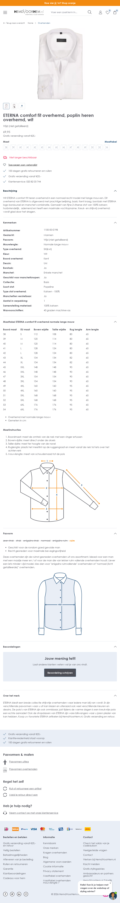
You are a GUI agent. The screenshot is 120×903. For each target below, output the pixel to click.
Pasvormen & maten (18, 754)
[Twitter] (12, 894)
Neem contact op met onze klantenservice (33, 812)
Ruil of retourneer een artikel (25, 788)
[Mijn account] (98, 12)
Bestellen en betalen (15, 837)
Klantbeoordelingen (14, 873)
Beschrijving (10, 190)
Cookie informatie (53, 866)
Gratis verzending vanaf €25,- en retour (19, 844)
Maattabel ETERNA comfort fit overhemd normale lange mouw (38, 321)
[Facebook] (5, 894)
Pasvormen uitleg (19, 761)
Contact (88, 837)
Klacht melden (91, 864)
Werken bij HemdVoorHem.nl (99, 859)
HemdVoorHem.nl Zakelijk (97, 880)
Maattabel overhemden (57, 875)
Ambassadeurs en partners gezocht (98, 874)
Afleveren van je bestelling (18, 859)
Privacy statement (53, 871)
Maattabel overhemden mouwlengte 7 (57, 881)
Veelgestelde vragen (95, 850)
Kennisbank (49, 843)
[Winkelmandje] (113, 12)
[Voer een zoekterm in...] (69, 12)
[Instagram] (26, 894)
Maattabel (111, 141)
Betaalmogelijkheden (15, 854)
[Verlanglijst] (106, 12)
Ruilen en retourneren (15, 864)
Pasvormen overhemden (23, 769)
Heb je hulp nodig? (17, 806)
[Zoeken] (90, 12)
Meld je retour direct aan (23, 794)
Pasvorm (8, 533)
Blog (45, 857)
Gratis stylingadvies (94, 868)
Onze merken (50, 847)
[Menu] (5, 12)
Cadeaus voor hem (14, 878)
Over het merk (11, 695)
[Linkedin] (19, 894)
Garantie (8, 868)
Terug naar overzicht (14, 23)
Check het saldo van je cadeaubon (96, 844)
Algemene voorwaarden (57, 861)
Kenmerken (9, 222)
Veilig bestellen (11, 850)
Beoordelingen (11, 646)
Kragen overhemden (55, 852)
